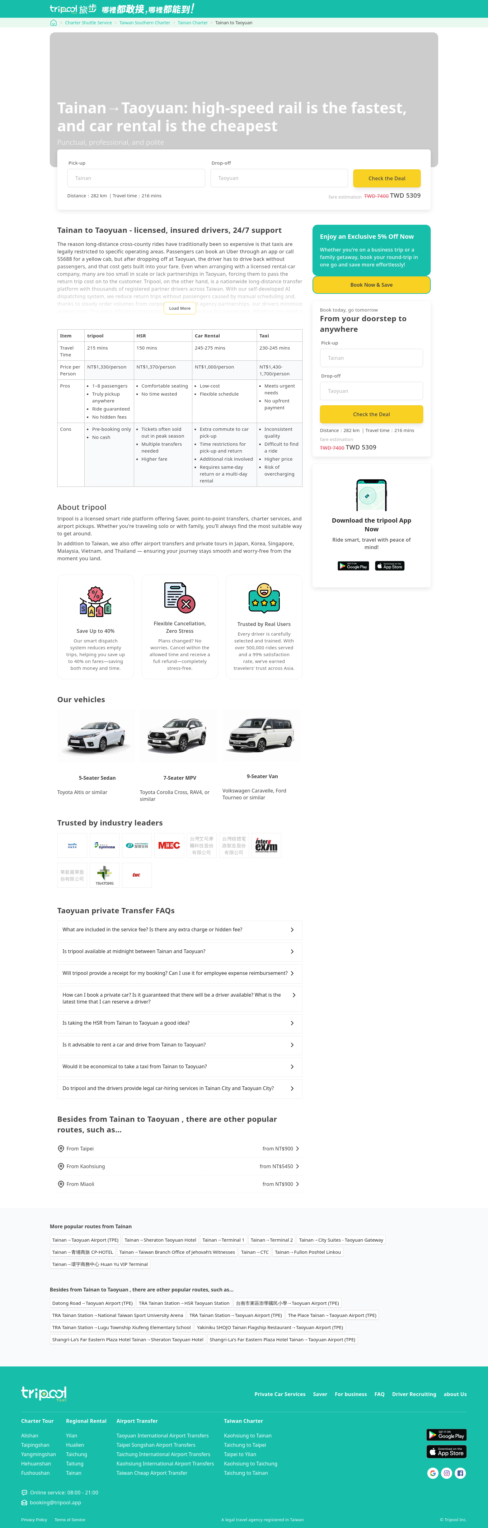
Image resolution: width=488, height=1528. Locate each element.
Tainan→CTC (255, 1252)
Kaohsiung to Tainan (248, 1435)
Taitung (74, 1463)
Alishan (29, 1435)
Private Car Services (280, 1394)
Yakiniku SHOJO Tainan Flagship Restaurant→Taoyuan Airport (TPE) (270, 1327)
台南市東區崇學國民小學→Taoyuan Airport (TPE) (287, 1303)
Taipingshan (35, 1444)
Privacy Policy (34, 1519)
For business (351, 1394)
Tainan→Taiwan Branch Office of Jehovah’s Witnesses (177, 1252)
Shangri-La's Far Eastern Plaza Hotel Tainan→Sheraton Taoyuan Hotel (128, 1339)
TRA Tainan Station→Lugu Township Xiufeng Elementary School (121, 1327)
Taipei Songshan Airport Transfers (156, 1444)
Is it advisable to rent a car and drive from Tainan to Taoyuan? (180, 1045)
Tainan (73, 1472)
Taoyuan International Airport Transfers (163, 1435)
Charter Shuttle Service (88, 23)
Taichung (76, 1454)
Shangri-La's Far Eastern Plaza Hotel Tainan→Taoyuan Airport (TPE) (282, 1339)
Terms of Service (69, 1519)
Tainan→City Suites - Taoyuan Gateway (341, 1240)
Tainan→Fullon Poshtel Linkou (308, 1252)
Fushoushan (35, 1472)
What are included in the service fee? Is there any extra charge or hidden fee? (180, 929)
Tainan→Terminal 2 (272, 1240)
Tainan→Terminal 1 (224, 1240)
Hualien (75, 1444)
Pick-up (77, 163)
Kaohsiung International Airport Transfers (165, 1463)
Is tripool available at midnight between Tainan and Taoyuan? (180, 951)
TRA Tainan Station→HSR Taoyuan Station (184, 1303)
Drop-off (221, 163)
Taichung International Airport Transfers (163, 1454)
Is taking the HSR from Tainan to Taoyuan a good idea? (180, 1023)
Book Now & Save (371, 284)
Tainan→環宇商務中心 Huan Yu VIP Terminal (100, 1264)
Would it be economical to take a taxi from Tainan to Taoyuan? (180, 1066)
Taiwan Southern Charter (145, 23)
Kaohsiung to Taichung (251, 1463)
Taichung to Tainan (246, 1472)
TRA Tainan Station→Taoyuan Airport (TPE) (236, 1315)
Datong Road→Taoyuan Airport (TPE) (92, 1303)
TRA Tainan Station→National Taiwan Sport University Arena (117, 1315)
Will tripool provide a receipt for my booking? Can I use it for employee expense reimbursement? (180, 973)
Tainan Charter (193, 23)
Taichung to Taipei (245, 1444)
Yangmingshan (38, 1454)
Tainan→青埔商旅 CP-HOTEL (82, 1252)
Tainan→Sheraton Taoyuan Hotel (160, 1240)
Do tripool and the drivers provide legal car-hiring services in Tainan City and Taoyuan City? (180, 1088)
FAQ (379, 1394)
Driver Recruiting (414, 1394)
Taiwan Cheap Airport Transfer (152, 1472)
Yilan (71, 1435)
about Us (455, 1394)
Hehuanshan (36, 1463)
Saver (320, 1394)
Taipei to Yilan (240, 1454)
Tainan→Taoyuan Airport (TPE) (85, 1240)
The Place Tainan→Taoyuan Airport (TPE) (332, 1315)
